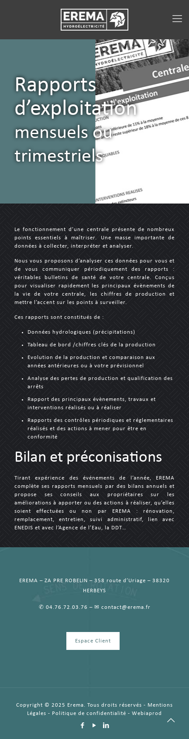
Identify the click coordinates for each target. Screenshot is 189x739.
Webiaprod (147, 713)
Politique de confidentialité (89, 713)
